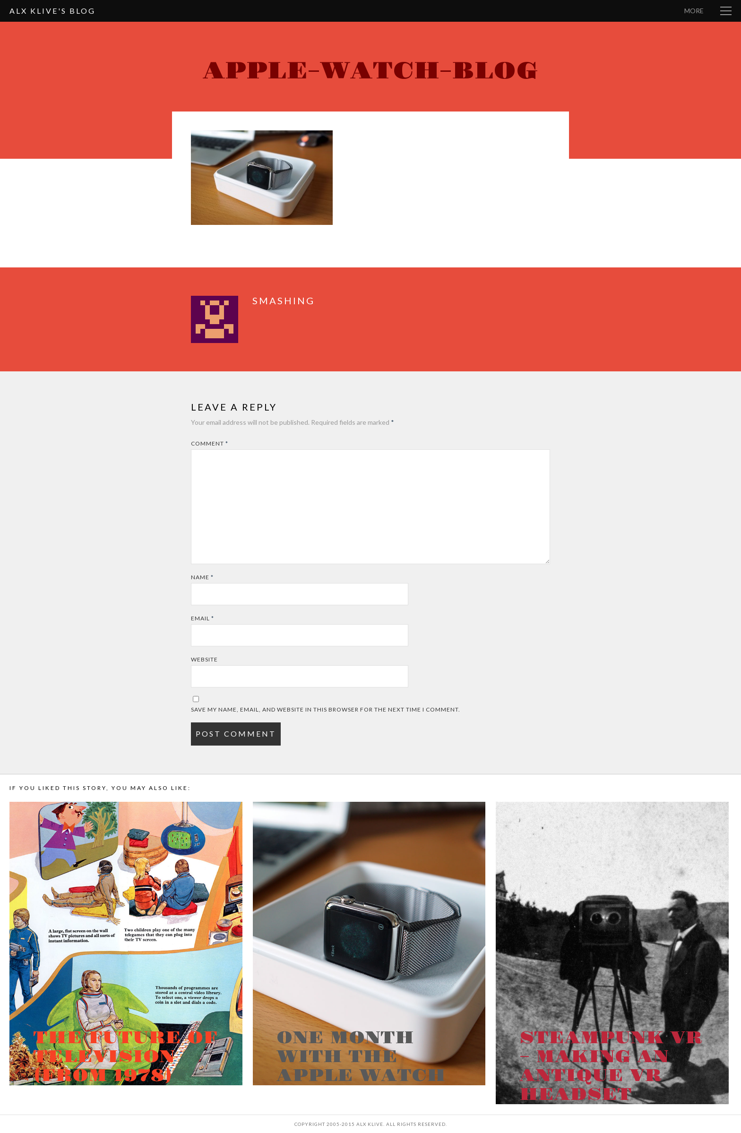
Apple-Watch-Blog (370, 71)
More (694, 11)
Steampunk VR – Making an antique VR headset (610, 1066)
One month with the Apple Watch (361, 1057)
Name (202, 577)
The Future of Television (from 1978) (125, 1057)
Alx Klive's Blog (52, 10)
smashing (283, 300)
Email (202, 618)
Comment (209, 443)
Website (204, 659)
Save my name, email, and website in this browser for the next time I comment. (325, 709)
